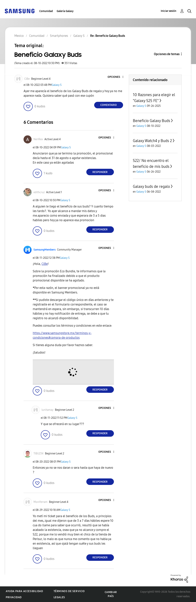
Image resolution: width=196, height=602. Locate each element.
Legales (59, 597)
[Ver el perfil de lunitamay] (47, 410)
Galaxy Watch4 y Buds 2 (152, 140)
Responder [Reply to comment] (100, 172)
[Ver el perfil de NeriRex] (38, 139)
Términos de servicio (69, 591)
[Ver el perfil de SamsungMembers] (44, 249)
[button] (116, 77)
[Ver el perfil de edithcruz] (39, 192)
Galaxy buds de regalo (151, 186)
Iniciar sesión (168, 11)
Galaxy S (57, 85)
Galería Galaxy (65, 11)
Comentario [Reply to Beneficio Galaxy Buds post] (108, 105)
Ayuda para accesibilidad (24, 591)
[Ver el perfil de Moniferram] (40, 502)
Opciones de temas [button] (167, 54)
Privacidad (14, 597)
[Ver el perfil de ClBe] (27, 78)
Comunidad (46, 11)
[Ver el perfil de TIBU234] (38, 453)
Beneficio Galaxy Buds (151, 120)
